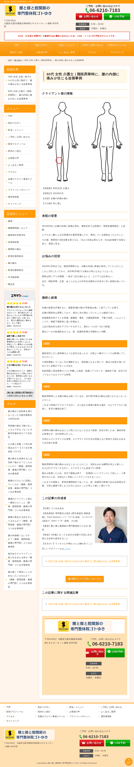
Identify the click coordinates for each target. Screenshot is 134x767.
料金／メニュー (67, 45)
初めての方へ (41, 45)
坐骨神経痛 (13, 242)
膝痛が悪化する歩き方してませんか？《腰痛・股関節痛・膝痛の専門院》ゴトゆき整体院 (20, 522)
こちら (67, 549)
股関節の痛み (14, 249)
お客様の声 (41, 52)
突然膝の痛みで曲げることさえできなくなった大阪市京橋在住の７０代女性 (20, 431)
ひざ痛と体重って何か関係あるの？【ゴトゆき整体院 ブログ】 (20, 448)
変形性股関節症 (15, 256)
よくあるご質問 (67, 52)
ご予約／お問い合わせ (92, 45)
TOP (16, 45)
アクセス (92, 52)
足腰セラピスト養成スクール (20, 181)
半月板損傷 (13, 277)
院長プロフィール (117, 45)
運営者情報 (13, 197)
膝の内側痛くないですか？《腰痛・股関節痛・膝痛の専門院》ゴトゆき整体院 (20, 541)
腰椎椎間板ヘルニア (18, 228)
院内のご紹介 (16, 52)
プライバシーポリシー (19, 190)
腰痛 (10, 221)
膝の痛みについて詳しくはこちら (84, 579)
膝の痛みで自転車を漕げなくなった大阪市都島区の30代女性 (20, 415)
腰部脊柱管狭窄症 (17, 235)
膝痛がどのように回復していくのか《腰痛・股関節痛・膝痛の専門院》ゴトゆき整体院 (20, 486)
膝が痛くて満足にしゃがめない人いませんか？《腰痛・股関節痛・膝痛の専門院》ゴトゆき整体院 (20, 579)
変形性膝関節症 (15, 270)
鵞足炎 (11, 284)
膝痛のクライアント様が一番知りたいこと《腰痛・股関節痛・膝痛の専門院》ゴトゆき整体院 (20, 504)
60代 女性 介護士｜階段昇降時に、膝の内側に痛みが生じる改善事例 (20, 95)
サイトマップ (117, 52)
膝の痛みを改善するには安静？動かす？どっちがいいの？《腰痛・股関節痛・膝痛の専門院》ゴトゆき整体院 (20, 466)
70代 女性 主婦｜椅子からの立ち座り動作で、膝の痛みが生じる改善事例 (84, 561)
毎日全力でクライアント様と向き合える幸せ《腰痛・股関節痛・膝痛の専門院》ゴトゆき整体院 (20, 559)
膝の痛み (18, 60)
